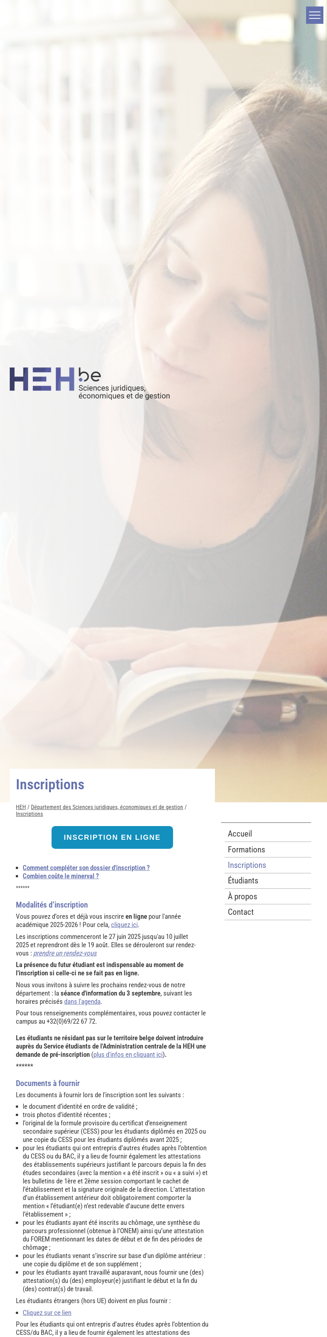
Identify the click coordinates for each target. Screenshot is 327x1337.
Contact (241, 912)
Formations (246, 850)
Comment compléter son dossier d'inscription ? (86, 868)
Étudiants (243, 881)
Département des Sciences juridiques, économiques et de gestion (107, 807)
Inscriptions (29, 814)
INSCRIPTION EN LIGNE (112, 837)
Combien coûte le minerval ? (61, 876)
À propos (242, 896)
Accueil (240, 834)
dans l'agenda (82, 1001)
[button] (314, 15)
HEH (21, 807)
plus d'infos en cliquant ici (128, 1054)
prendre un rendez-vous (65, 953)
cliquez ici (124, 925)
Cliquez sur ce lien (47, 1313)
